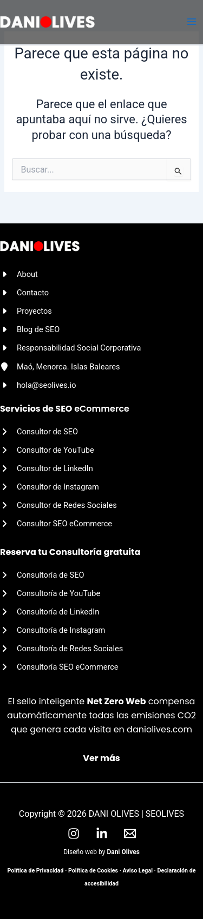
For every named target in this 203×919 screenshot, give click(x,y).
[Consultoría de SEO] (42, 574)
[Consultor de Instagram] (49, 486)
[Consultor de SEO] (39, 431)
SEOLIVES (165, 814)
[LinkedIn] (102, 833)
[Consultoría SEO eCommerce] (59, 666)
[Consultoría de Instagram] (52, 630)
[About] (19, 274)
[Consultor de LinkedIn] (46, 468)
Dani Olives (123, 852)
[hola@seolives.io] (38, 385)
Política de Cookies (93, 870)
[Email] (130, 833)
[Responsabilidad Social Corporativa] (70, 347)
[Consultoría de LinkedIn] (49, 611)
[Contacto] (24, 292)
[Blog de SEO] (30, 329)
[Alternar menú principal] (191, 22)
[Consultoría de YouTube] (50, 593)
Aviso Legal (138, 870)
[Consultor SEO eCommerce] (56, 523)
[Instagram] (74, 833)
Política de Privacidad (36, 870)
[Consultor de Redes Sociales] (58, 505)
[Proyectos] (26, 311)
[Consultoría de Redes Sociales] (61, 648)
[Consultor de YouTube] (47, 450)
